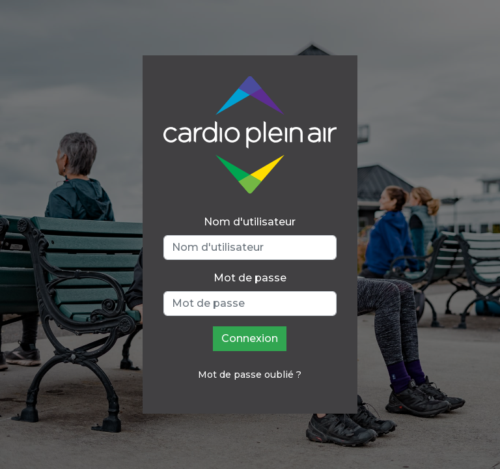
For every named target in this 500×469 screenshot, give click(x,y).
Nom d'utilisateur (250, 222)
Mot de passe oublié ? (249, 374)
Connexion (249, 338)
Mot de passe (250, 278)
